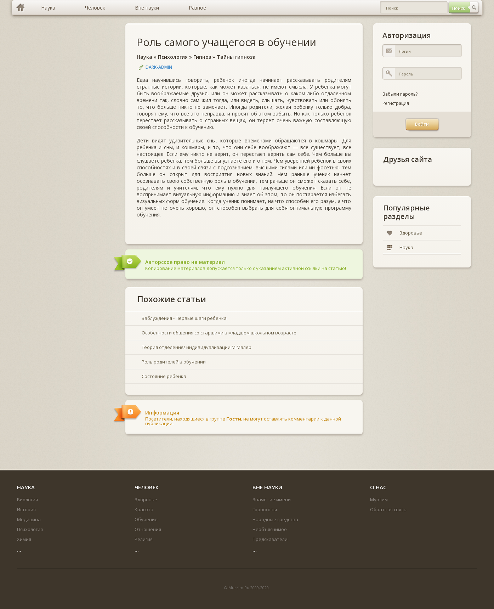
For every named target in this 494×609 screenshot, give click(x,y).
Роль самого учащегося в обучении (226, 42)
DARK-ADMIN (159, 67)
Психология (173, 56)
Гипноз (202, 56)
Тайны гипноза (236, 56)
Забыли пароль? (400, 94)
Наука (144, 56)
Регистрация (395, 103)
